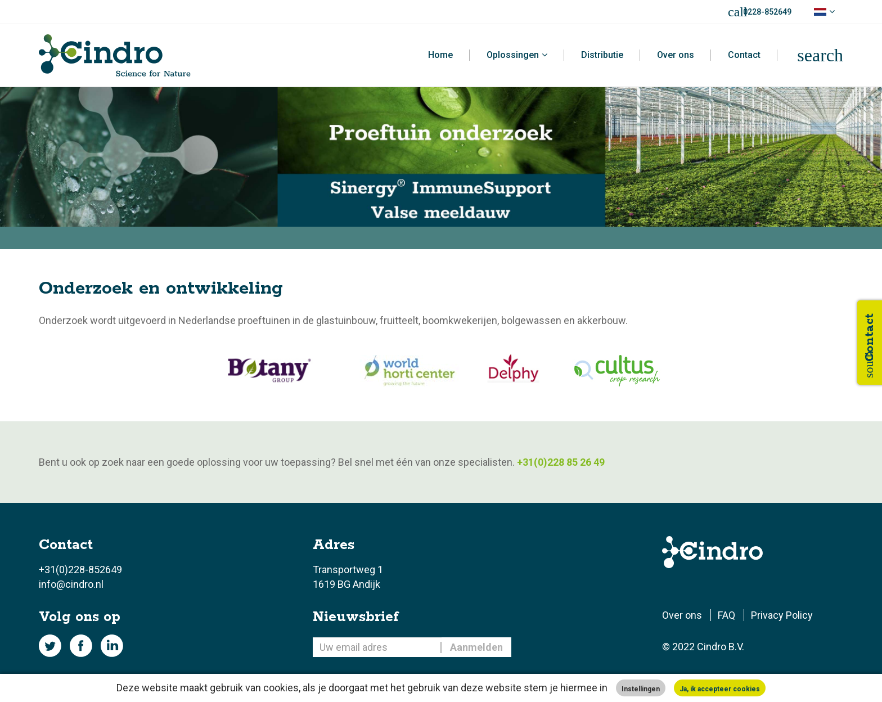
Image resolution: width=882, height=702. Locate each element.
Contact (744, 55)
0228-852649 (767, 11)
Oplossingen (513, 55)
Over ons (675, 55)
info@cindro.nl (71, 584)
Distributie (602, 55)
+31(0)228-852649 (80, 569)
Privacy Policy (782, 615)
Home (440, 55)
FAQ (726, 615)
